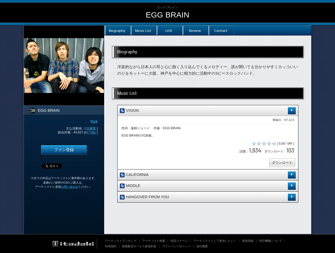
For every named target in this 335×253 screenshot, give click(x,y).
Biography (117, 30)
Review (195, 30)
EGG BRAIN (167, 14)
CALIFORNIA (208, 175)
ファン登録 (64, 150)
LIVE (168, 30)
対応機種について (270, 240)
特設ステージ (179, 240)
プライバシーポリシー (176, 246)
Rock (94, 121)
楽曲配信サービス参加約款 (139, 246)
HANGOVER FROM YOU (208, 197)
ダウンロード (282, 162)
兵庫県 (91, 128)
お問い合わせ (69, 186)
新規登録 (248, 240)
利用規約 (110, 246)
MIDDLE (208, 186)
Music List (143, 30)
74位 (92, 132)
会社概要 (202, 246)
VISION (208, 110)
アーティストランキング (121, 240)
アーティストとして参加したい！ (215, 240)
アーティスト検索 (153, 240)
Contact (220, 30)
